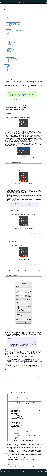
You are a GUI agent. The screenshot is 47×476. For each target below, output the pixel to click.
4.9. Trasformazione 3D (10, 57)
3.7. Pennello (8, 34)
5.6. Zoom (7, 70)
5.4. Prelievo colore (9, 68)
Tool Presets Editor (14, 384)
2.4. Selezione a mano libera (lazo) (11, 21)
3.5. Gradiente (8, 32)
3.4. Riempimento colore (10, 31)
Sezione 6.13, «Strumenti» (35, 155)
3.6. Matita (8, 33)
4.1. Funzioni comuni (9, 48)
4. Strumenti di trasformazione (9, 47)
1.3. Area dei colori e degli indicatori (12, 14)
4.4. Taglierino (8, 51)
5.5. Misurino (8, 69)
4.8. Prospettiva (8, 56)
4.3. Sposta (8, 50)
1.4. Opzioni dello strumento (11, 15)
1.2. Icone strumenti (9, 12)
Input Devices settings (32, 158)
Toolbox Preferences (37, 136)
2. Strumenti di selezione (8, 16)
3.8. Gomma (8, 35)
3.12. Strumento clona (9, 40)
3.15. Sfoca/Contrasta (9, 43)
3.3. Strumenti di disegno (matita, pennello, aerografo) (15, 30)
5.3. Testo (7, 67)
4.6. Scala (7, 53)
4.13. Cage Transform (9, 61)
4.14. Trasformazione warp (10, 62)
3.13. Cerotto (8, 41)
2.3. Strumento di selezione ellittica (12, 19)
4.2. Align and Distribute (10, 49)
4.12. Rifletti (8, 60)
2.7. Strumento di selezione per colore (12, 24)
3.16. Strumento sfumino (10, 44)
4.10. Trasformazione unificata (11, 58)
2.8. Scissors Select (9, 25)
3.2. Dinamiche (8, 29)
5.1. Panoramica (8, 65)
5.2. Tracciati (8, 66)
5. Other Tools (6, 64)
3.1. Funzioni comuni (9, 28)
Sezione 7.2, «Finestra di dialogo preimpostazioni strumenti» (23, 360)
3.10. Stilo (7, 38)
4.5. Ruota (7, 52)
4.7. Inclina (8, 54)
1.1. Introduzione (9, 11)
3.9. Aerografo (8, 36)
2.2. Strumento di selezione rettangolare (13, 18)
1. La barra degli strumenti (8, 10)
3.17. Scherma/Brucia (9, 45)
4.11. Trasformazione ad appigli (11, 59)
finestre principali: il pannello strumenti (20, 94)
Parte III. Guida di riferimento (5, 471)
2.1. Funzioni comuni (9, 17)
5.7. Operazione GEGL (9, 71)
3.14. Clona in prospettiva (10, 42)
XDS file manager (19, 271)
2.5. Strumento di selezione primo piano (13, 22)
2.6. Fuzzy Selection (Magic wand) (11, 23)
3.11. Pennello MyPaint (10, 39)
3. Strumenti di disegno (8, 26)
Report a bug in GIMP (23, 472)
